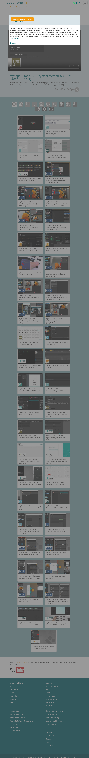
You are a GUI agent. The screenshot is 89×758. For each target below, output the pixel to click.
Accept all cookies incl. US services (22, 19)
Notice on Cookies (17, 22)
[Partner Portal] (76, 3)
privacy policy (14, 38)
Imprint (13, 43)
